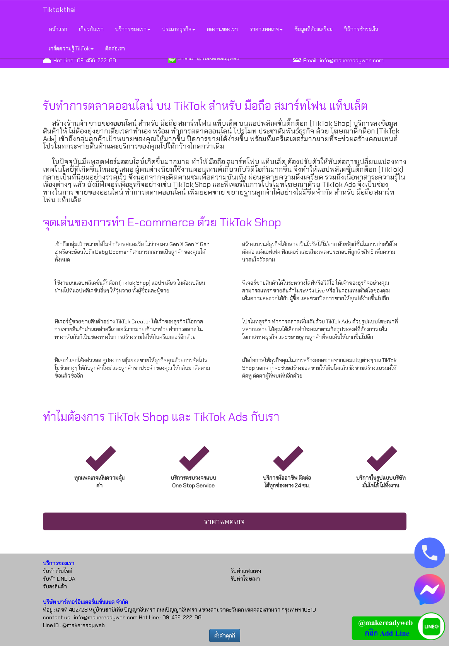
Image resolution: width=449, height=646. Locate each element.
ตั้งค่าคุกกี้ (224, 635)
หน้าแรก (58, 29)
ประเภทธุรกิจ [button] (178, 29)
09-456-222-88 (96, 60)
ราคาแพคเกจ (224, 521)
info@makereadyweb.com (352, 60)
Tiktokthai (59, 9)
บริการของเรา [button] (132, 29)
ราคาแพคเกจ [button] (266, 29)
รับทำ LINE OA (59, 578)
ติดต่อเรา (115, 48)
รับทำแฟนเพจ (245, 570)
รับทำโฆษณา (245, 578)
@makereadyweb (83, 625)
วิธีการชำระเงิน (361, 29)
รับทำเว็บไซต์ (57, 570)
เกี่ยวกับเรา (91, 29)
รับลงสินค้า (55, 586)
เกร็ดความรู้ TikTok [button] (71, 48)
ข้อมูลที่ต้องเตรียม (313, 29)
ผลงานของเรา (222, 29)
